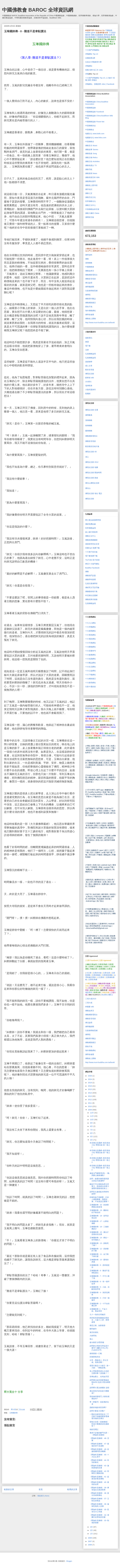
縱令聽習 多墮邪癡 (97, 1342)
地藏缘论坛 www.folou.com (95, 138)
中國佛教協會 (90, 108)
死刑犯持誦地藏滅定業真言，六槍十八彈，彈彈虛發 (99, 1320)
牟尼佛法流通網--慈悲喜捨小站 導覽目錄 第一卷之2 (100, 1152)
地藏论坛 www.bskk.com (94, 134)
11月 (92, 1116)
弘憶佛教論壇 (90, 354)
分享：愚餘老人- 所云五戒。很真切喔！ (99, 1361)
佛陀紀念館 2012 (91, 462)
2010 (90, 1106)
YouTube (92, 560)
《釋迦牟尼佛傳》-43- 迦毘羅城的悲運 (99, 1467)
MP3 (90, 651)
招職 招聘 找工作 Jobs (94, 70)
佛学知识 (88, 189)
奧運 (87, 342)
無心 (91, 1339)
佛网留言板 (89, 217)
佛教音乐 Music (91, 146)
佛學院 (87, 295)
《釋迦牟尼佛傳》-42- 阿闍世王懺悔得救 (99, 1472)
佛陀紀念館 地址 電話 (93, 493)
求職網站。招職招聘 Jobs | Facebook (99, 84)
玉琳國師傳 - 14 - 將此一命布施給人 (99, 1239)
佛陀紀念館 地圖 (91, 467)
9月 (91, 1123)
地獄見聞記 (94, 1429)
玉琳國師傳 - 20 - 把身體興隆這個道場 (99, 1206)
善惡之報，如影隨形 (97, 1325)
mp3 (92, 548)
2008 (90, 1538)
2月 (91, 1530)
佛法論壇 (88, 283)
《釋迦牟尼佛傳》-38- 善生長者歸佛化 (99, 1494)
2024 (90, 1079)
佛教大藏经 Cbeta (92, 213)
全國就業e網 (90, 58)
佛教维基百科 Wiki (92, 177)
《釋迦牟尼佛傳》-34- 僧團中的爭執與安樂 (99, 1516)
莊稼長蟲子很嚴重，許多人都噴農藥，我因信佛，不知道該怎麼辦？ (99, 1199)
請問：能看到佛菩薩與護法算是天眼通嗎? (99, 1180)
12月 (92, 1113)
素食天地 (88, 307)
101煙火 (88, 382)
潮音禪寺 (88, 992)
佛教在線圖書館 (97, 35)
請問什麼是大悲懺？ (97, 1411)
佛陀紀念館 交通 (91, 410)
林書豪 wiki (89, 1007)
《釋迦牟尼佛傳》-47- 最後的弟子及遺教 (99, 1445)
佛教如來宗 (89, 271)
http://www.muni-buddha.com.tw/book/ (100, 323)
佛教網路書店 (90, 303)
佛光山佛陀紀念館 (92, 483)
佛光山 (87, 488)
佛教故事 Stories (91, 150)
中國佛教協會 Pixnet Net (94, 122)
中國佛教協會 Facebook (94, 112)
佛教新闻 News (91, 173)
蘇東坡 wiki (89, 378)
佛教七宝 (88, 193)
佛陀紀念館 (89, 374)
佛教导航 (88, 169)
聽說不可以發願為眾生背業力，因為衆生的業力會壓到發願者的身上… (99, 1186)
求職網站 (88, 66)
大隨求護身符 (90, 390)
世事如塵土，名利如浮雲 (99, 1377)
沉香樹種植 (96, 975)
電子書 (87, 346)
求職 (87, 74)
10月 (92, 1120)
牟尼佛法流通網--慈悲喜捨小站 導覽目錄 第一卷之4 (100, 1168)
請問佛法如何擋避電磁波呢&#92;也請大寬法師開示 (100, 1382)
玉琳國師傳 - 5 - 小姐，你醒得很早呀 (100, 1288)
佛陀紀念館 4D (91, 452)
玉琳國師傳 (13, 1413)
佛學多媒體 (108, 35)
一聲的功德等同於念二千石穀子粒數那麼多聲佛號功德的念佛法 (99, 1416)
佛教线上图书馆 (91, 185)
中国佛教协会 (90, 126)
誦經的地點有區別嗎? (98, 1407)
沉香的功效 (97, 973)
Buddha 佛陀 (107, 995)
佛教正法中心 (90, 205)
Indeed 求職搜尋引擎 (93, 62)
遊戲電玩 (88, 338)
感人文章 (88, 366)
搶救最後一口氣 (96, 1353)
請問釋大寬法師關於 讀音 (99, 1388)
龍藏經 (87, 394)
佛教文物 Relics (91, 157)
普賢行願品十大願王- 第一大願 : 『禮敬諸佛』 (100, 1367)
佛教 (87, 259)
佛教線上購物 (90, 319)
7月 (91, 1130)
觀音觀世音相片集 (92, 446)
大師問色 (93, 1336)
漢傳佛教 (88, 263)
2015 (90, 1089)
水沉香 (89, 973)
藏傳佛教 (88, 431)
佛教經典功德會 (91, 599)
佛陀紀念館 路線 (91, 478)
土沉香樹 (100, 977)
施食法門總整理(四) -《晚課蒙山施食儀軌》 (99, 1174)
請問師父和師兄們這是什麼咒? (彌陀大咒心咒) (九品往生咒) (99, 1348)
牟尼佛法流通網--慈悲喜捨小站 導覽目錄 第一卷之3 (100, 1160)
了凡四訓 (112, 33)
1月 (91, 1534)
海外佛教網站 (90, 311)
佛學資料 (88, 255)
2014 (90, 1093)
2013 (90, 1096)
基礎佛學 (88, 362)
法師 (87, 350)
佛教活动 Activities (92, 161)
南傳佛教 (88, 426)
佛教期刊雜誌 (90, 299)
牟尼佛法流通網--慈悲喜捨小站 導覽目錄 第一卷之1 (100, 1145)
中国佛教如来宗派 (92, 209)
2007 (90, 1541)
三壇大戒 (88, 1003)
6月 (91, 1133)
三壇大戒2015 (90, 999)
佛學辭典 (88, 415)
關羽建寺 (93, 1329)
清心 (87, 457)
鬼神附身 (88, 386)
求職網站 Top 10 (91, 54)
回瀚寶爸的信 (95, 1357)
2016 (90, 1086)
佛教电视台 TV (91, 165)
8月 (91, 1126)
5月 (91, 1136)
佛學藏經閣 (89, 287)
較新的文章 (9, 1489)
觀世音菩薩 (89, 370)
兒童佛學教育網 (91, 291)
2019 (90, 1083)
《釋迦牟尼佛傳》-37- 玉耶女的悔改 (99, 1500)
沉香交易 (106, 973)
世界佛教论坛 (90, 201)
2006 (90, 1545)
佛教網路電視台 (91, 275)
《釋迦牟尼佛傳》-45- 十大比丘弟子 (99, 1456)
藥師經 (87, 35)
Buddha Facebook (92, 568)
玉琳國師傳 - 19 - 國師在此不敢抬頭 (99, 1211)
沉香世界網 (92, 980)
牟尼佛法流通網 (91, 595)
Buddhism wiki (90, 713)
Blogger (69, 1561)
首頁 (41, 1489)
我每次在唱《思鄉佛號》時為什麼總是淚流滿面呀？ (99, 1424)
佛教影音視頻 (90, 279)
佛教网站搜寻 (90, 181)
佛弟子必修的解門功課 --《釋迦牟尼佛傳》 (99, 1434)
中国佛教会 (89, 130)
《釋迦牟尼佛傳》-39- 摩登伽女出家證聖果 (99, 1489)
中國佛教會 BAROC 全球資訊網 (37, 10)
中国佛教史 (89, 142)
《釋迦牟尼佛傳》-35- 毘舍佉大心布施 (99, 1511)
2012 (90, 1100)
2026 (90, 1076)
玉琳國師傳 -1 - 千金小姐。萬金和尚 (98, 1310)
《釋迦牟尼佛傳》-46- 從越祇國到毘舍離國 (99, 1450)
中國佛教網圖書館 (103, 37)
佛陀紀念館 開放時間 (93, 473)
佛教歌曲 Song (91, 153)
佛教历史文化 (90, 197)
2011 (90, 1103)
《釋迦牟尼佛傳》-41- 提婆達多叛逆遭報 (99, 1478)
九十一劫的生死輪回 (97, 1314)
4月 (91, 1140)
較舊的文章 (72, 1489)
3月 (91, 1527)
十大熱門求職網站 (92, 50)
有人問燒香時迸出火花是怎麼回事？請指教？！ (99, 1372)
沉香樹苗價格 (107, 975)
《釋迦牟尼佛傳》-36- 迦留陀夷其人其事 (99, 1505)
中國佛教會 (89, 267)
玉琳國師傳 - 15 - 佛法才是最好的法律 (99, 1233)
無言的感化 (94, 1332)
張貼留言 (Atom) (43, 1496)
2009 (90, 1110)
